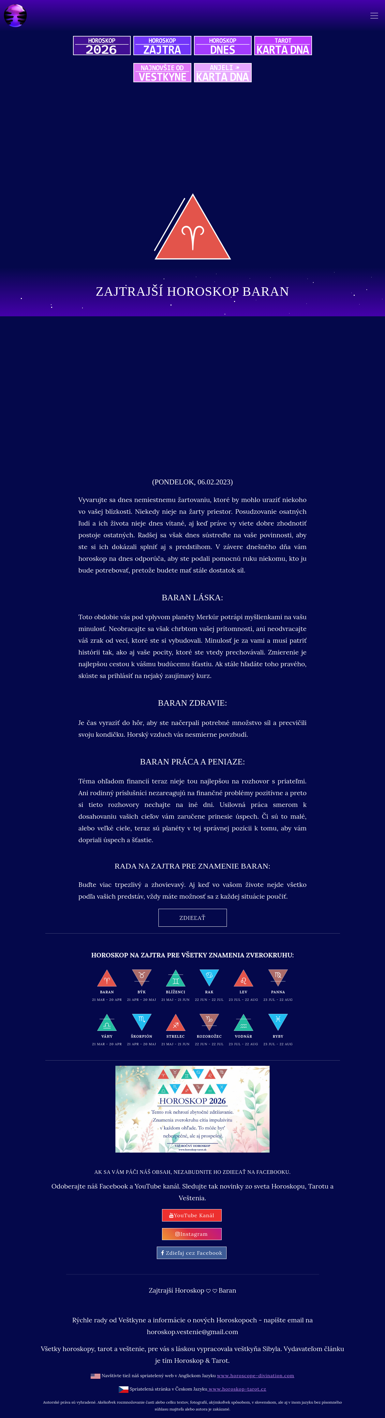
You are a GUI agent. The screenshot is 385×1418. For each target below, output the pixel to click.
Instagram (191, 1234)
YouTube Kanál (192, 1215)
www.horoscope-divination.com (255, 1376)
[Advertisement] (193, 394)
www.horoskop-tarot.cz (236, 1389)
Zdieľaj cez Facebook (191, 1253)
